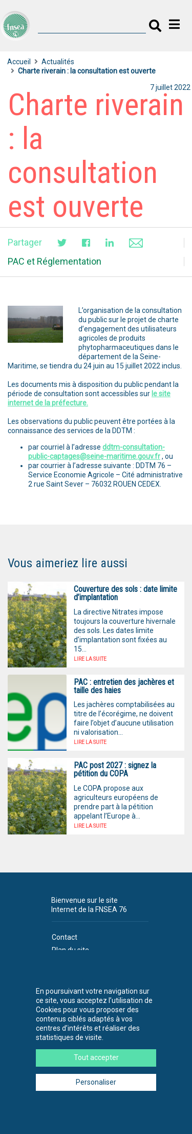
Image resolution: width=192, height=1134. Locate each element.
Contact (64, 937)
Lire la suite (90, 659)
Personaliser (96, 1082)
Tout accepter (96, 1057)
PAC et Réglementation (54, 261)
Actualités (57, 62)
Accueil (19, 62)
